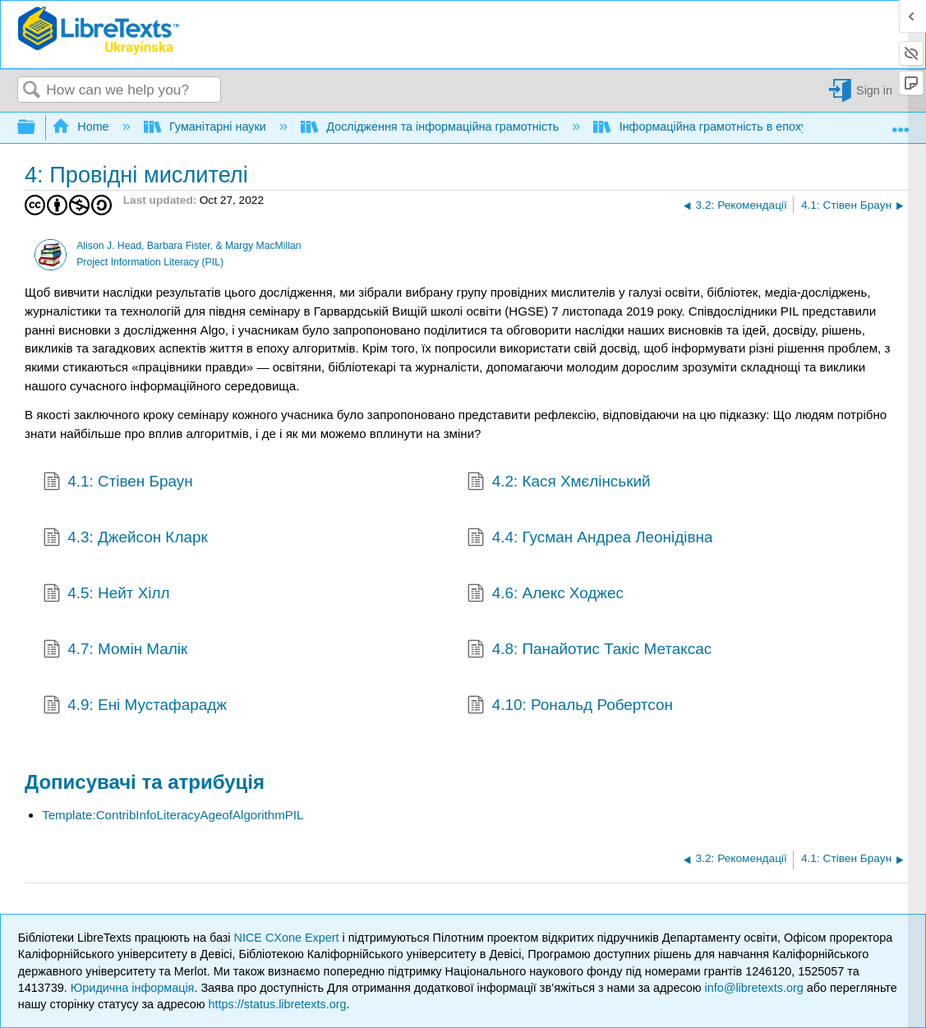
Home (82, 126)
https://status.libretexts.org (278, 1004)
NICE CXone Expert (288, 937)
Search (32, 91)
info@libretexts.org (754, 987)
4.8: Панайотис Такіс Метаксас (589, 650)
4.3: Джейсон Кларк (125, 539)
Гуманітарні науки (207, 126)
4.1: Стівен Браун (118, 483)
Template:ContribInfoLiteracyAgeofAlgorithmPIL (172, 815)
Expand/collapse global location (900, 123)
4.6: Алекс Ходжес (545, 595)
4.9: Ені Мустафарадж (135, 706)
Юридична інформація (133, 987)
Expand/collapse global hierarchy (37, 128)
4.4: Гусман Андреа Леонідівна (589, 539)
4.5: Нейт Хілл (106, 595)
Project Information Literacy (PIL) (149, 262)
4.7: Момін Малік (115, 650)
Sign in (874, 90)
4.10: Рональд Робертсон (570, 706)
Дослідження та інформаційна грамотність (431, 126)
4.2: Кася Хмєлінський (558, 483)
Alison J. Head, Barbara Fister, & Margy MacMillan (188, 245)
